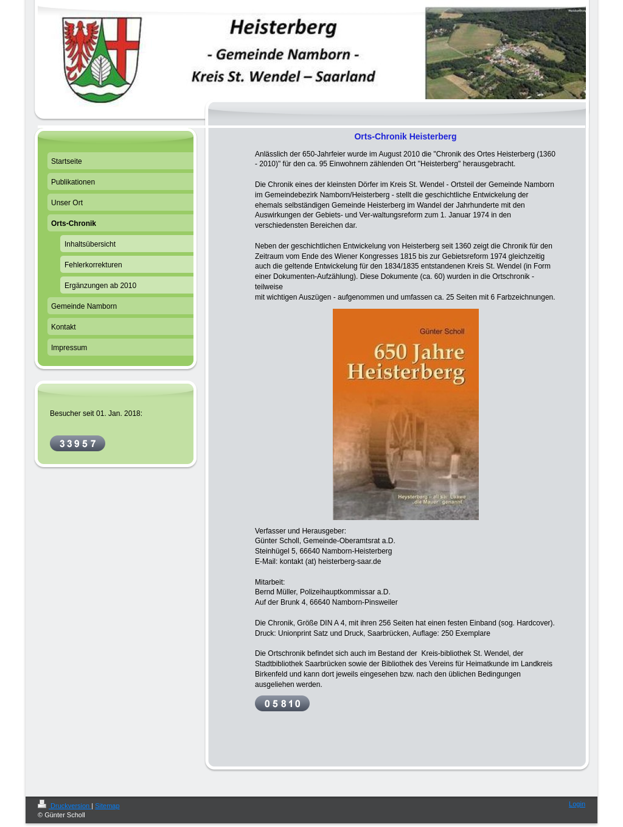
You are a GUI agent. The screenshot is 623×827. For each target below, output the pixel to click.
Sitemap (107, 805)
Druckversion (64, 805)
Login (577, 804)
